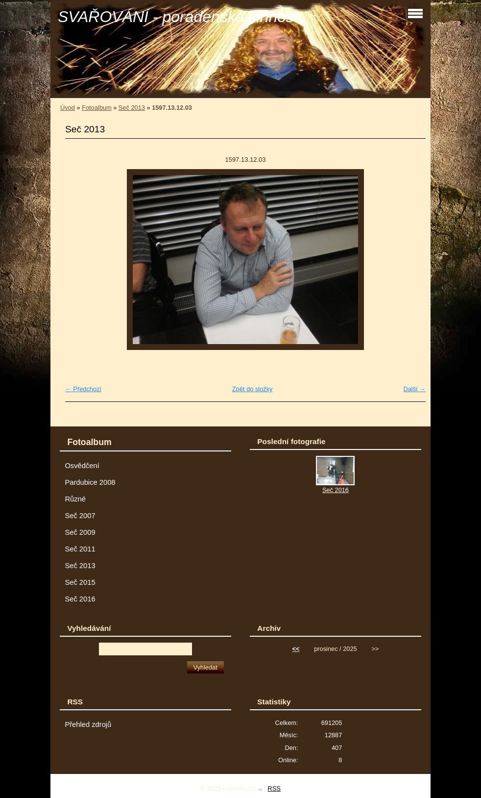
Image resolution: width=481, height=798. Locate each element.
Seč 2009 (80, 532)
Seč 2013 (132, 107)
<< (296, 648)
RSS (274, 788)
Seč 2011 (80, 549)
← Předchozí (83, 389)
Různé (75, 499)
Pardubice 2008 (90, 482)
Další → (414, 389)
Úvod (67, 107)
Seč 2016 (80, 599)
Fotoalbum (96, 107)
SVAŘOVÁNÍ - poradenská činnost (178, 16)
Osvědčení (82, 466)
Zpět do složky (252, 389)
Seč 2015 (80, 582)
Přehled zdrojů (88, 724)
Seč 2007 (80, 516)
